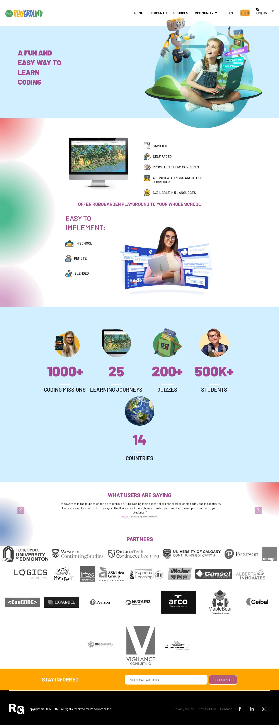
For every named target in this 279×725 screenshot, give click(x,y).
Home (138, 13)
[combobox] (265, 13)
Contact (226, 709)
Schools (180, 13)
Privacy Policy (183, 709)
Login (228, 13)
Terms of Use (207, 709)
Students (158, 13)
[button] (21, 510)
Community (204, 13)
